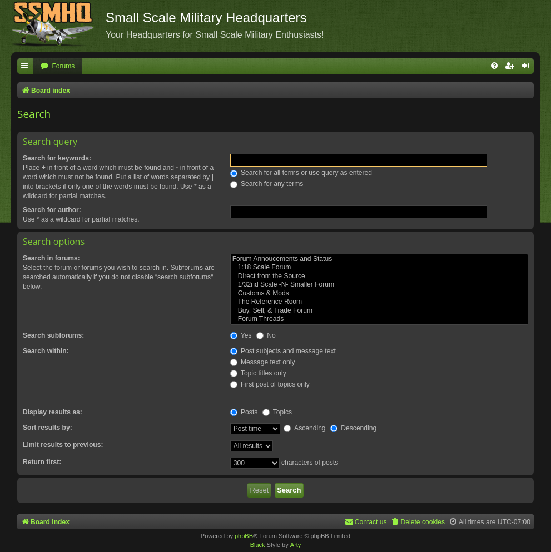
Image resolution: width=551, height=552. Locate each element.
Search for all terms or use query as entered (301, 173)
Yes (241, 335)
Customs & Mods (379, 293)
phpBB (244, 536)
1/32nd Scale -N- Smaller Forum (379, 284)
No (266, 335)
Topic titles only (258, 373)
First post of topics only (270, 384)
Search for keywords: (57, 158)
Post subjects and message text (283, 351)
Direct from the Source (379, 276)
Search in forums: (51, 258)
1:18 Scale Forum (379, 267)
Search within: (46, 351)
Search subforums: (53, 335)
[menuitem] (57, 66)
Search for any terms (267, 184)
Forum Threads (379, 319)
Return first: (42, 462)
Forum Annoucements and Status (379, 259)
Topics (277, 412)
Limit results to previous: (63, 445)
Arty (295, 544)
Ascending (304, 428)
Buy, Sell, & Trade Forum (379, 311)
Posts (244, 412)
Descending (353, 428)
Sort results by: (47, 427)
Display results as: (52, 412)
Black (257, 544)
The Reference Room (379, 302)
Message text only (262, 362)
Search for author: (52, 210)
